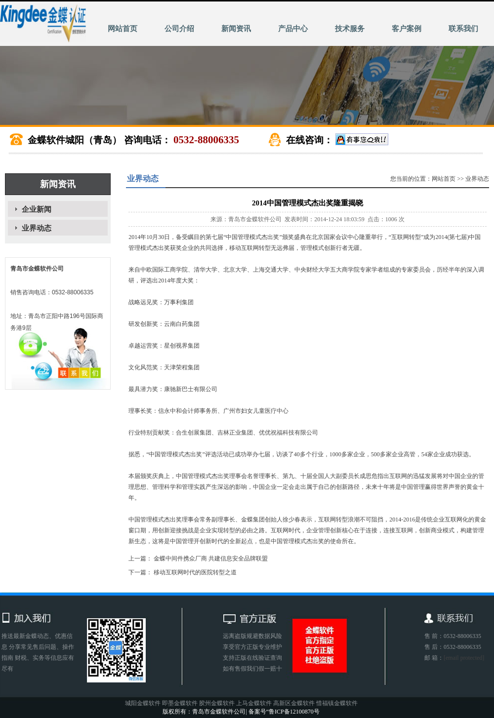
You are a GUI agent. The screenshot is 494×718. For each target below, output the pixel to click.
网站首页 (122, 29)
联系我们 (463, 29)
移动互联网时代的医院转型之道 (195, 572)
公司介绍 (179, 29)
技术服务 (350, 29)
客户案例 (406, 29)
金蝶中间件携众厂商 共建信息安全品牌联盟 (211, 558)
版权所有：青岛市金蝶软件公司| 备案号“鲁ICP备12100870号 (241, 711)
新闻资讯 (236, 29)
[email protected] (464, 657)
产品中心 (293, 29)
